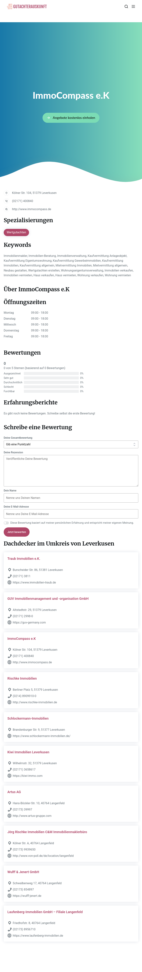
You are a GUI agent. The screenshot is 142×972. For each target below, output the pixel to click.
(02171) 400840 (22, 201)
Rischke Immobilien (22, 678)
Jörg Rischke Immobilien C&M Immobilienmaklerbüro (47, 832)
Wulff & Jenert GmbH (23, 872)
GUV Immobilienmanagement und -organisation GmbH (48, 599)
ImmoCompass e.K (21, 639)
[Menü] (133, 6)
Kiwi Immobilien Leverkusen (28, 752)
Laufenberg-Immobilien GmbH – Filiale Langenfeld (45, 912)
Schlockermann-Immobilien (28, 718)
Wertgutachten (16, 232)
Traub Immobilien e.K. (23, 559)
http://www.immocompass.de (31, 209)
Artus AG (14, 792)
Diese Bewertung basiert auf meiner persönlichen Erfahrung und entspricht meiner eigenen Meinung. (72, 522)
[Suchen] (126, 6)
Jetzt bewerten (16, 532)
